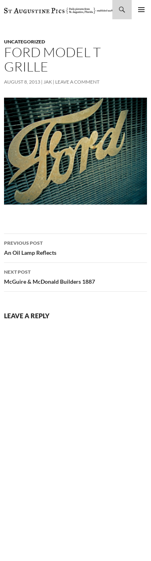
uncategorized (24, 42)
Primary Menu (141, 9)
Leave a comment (77, 82)
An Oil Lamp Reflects (75, 247)
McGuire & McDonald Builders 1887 (75, 276)
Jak (47, 82)
